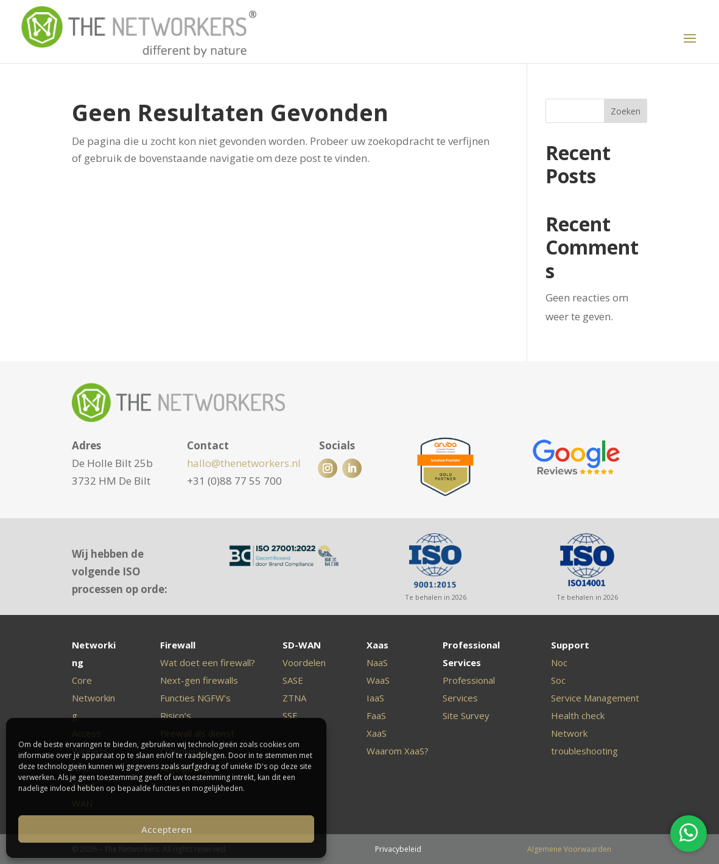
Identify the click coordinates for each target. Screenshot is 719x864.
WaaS (378, 680)
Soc (558, 680)
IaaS (375, 698)
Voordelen (304, 662)
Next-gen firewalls (199, 680)
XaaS (377, 733)
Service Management (595, 698)
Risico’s (175, 715)
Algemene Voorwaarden (569, 849)
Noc (559, 662)
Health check (578, 715)
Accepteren (166, 829)
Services (460, 698)
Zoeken (625, 111)
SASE (292, 680)
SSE (290, 715)
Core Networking (93, 698)
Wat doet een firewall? (207, 662)
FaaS (376, 715)
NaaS (377, 662)
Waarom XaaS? (398, 751)
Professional (469, 680)
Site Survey (466, 715)
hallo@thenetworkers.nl (244, 463)
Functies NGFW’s (195, 698)
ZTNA (294, 698)
